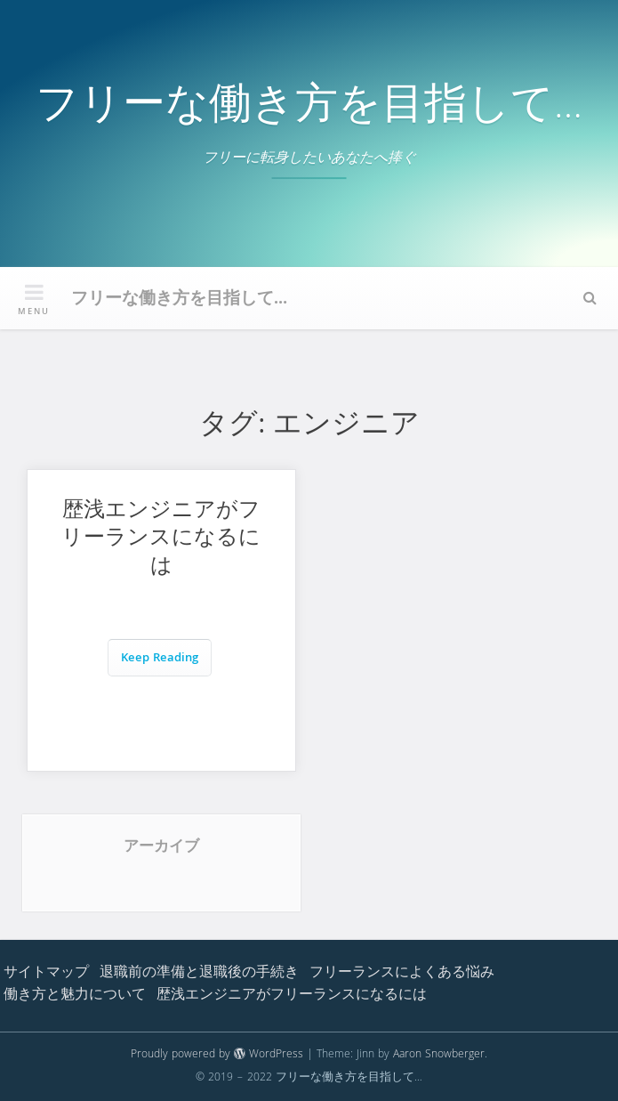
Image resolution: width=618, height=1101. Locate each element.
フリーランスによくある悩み (401, 973)
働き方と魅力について (75, 996)
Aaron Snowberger (439, 1055)
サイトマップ (46, 973)
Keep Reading (159, 659)
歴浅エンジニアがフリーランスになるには (161, 540)
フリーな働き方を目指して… (309, 109)
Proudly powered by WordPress (217, 1055)
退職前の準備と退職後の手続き (199, 973)
